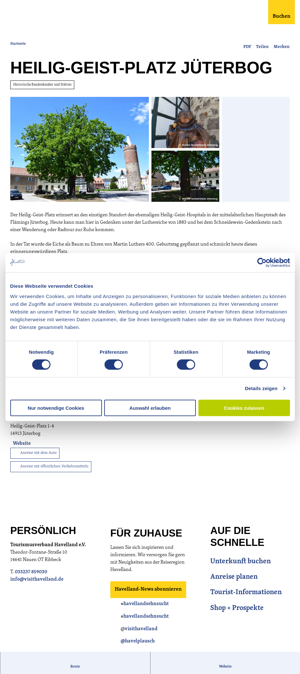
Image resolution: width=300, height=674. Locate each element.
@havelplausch (138, 642)
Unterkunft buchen (240, 562)
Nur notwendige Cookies (56, 407)
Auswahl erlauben (149, 407)
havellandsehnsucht (146, 605)
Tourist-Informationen (246, 593)
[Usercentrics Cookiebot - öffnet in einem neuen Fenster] (262, 262)
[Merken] (282, 44)
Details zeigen (261, 388)
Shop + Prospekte (237, 608)
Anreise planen (234, 578)
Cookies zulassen (244, 407)
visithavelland (141, 630)
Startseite (18, 44)
